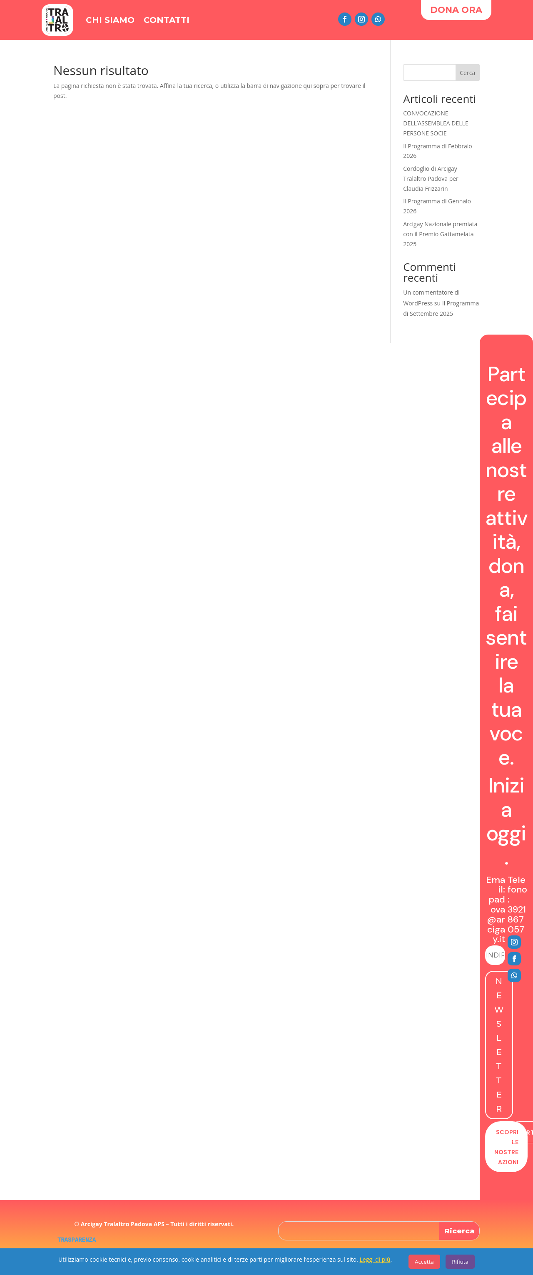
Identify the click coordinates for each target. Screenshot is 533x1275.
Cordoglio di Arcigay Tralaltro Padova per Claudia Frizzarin (430, 178)
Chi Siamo (110, 20)
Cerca (467, 73)
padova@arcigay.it (496, 919)
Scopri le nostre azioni (506, 1146)
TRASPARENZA (76, 1240)
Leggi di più (374, 1259)
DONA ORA (456, 10)
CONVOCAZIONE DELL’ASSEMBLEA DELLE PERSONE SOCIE (435, 123)
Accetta (424, 1261)
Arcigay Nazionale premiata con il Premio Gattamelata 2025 (440, 234)
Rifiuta (460, 1261)
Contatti (166, 20)
